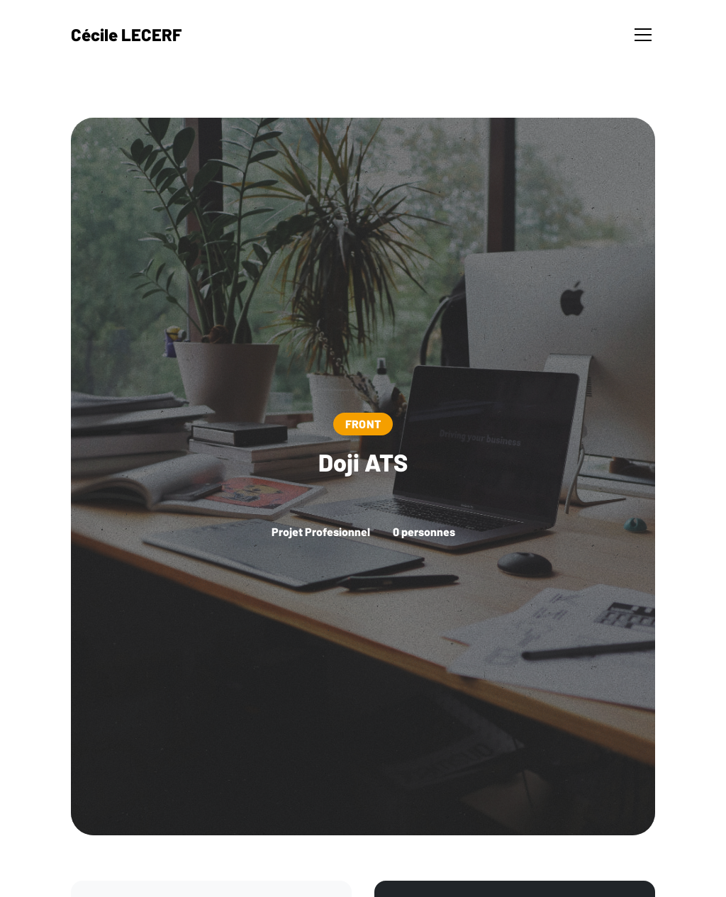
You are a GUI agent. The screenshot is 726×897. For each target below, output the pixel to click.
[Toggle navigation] (643, 35)
